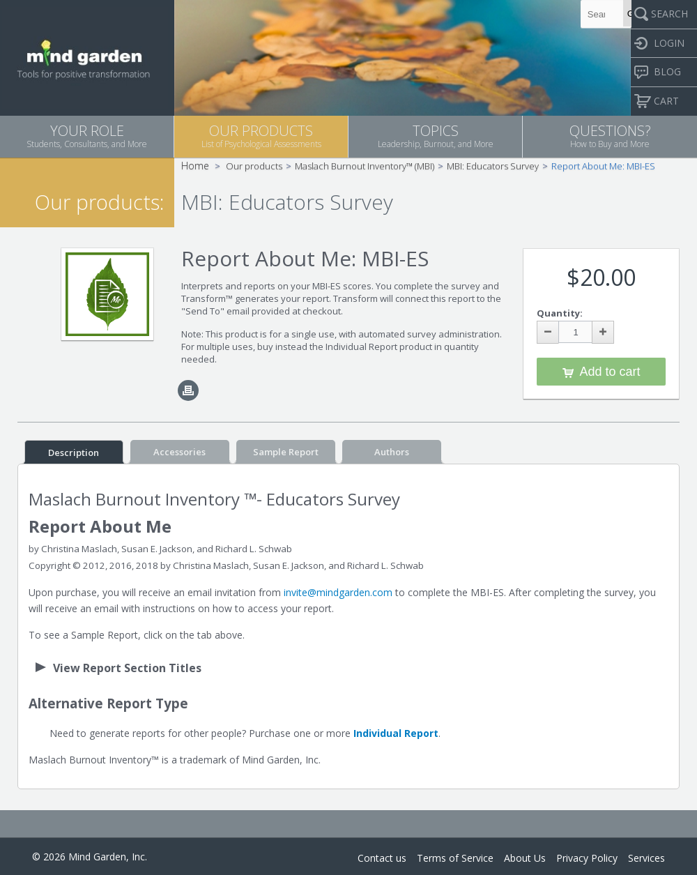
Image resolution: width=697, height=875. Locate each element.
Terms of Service (455, 858)
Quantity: (560, 313)
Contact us (382, 858)
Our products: (99, 201)
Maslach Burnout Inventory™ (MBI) (364, 166)
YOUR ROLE (87, 135)
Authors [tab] (391, 452)
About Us (525, 858)
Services (646, 858)
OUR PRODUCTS (261, 135)
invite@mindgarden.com (338, 592)
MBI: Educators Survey (493, 166)
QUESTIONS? (610, 135)
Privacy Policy (587, 858)
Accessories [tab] (179, 452)
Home (195, 165)
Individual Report (395, 733)
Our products (254, 166)
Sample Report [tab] (286, 452)
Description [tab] (73, 452)
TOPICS (435, 135)
